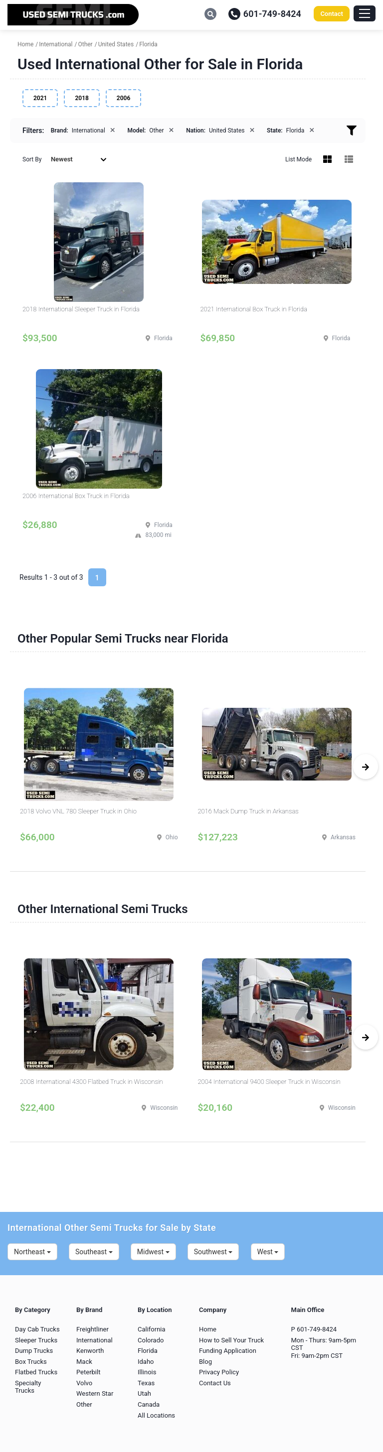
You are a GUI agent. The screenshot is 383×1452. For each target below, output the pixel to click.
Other (84, 1404)
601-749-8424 (264, 13)
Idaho (146, 1361)
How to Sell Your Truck (231, 1340)
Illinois (147, 1372)
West (268, 1252)
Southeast (94, 1252)
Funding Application (227, 1350)
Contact (331, 13)
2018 (81, 98)
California (152, 1329)
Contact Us (215, 1383)
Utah (144, 1393)
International (94, 1340)
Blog (205, 1361)
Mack (84, 1361)
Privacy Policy (219, 1372)
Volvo (84, 1383)
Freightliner (92, 1329)
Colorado (151, 1340)
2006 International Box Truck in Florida (76, 496)
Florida (148, 1350)
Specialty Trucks (28, 1387)
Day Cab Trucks (37, 1329)
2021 (40, 98)
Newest (79, 159)
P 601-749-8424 (314, 1329)
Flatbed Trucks (36, 1372)
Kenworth (90, 1350)
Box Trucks (31, 1361)
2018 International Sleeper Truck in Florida (81, 309)
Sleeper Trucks (36, 1340)
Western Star (94, 1393)
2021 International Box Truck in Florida (254, 309)
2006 (123, 98)
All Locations (156, 1415)
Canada (149, 1404)
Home (207, 1329)
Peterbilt (88, 1372)
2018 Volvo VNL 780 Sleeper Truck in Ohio (78, 811)
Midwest (153, 1252)
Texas (146, 1383)
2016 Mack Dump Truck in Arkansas (248, 811)
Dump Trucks (34, 1350)
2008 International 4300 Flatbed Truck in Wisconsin (91, 1081)
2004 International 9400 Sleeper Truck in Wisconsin (269, 1081)
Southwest (213, 1252)
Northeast (32, 1252)
